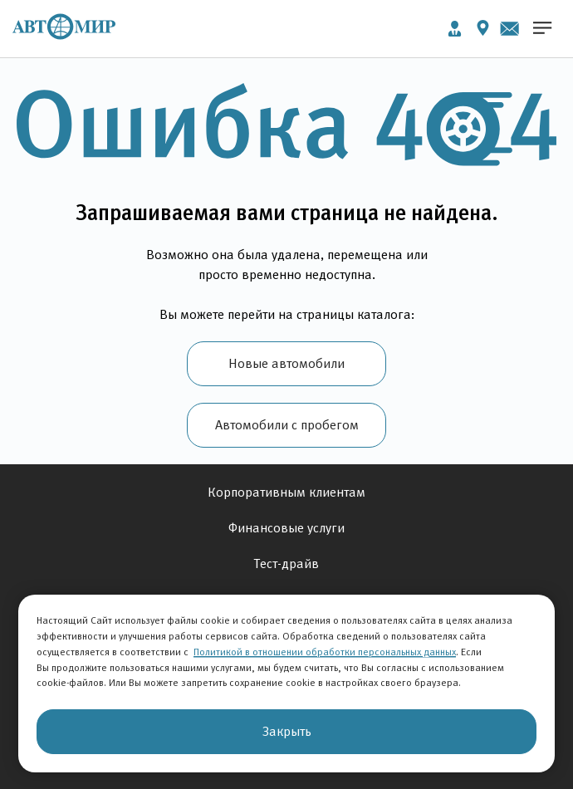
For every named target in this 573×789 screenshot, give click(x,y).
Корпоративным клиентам (286, 492)
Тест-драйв (286, 563)
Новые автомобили (286, 363)
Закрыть (286, 731)
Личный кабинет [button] (455, 29)
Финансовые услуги (286, 528)
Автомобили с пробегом (287, 425)
